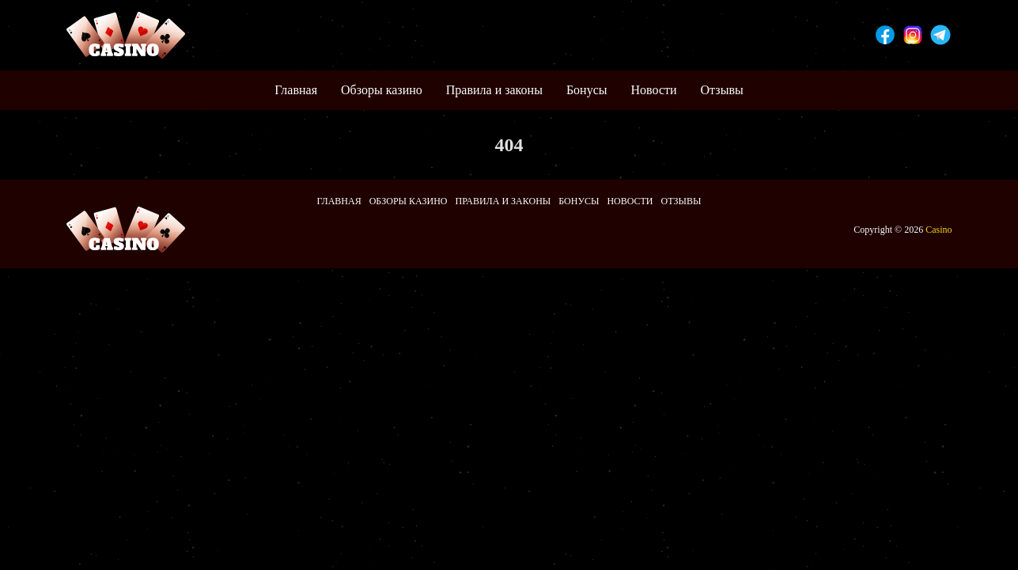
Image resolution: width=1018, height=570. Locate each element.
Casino (938, 229)
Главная (295, 90)
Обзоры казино (381, 90)
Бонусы (586, 90)
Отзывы (722, 90)
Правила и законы (494, 90)
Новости (654, 90)
